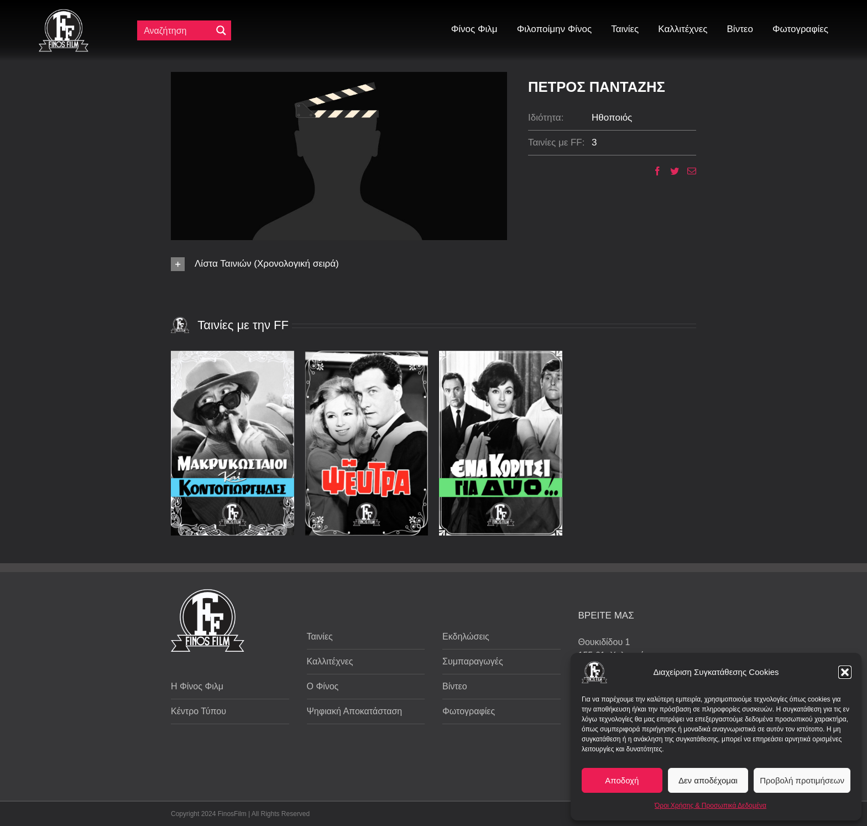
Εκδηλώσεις (465, 636)
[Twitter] (670, 171)
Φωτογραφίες (468, 711)
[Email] (687, 171)
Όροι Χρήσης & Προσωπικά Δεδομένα (710, 805)
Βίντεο (454, 686)
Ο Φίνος (323, 686)
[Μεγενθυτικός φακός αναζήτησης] (221, 30)
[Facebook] (653, 171)
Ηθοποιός (612, 117)
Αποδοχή (622, 780)
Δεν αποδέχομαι (708, 780)
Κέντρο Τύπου (198, 711)
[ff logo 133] (63, 13)
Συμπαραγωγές (472, 661)
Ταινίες (320, 636)
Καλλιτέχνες (330, 661)
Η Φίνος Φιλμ (197, 686)
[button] (844, 672)
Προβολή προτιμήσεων (802, 780)
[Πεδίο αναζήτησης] (177, 30)
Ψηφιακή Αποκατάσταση (355, 711)
